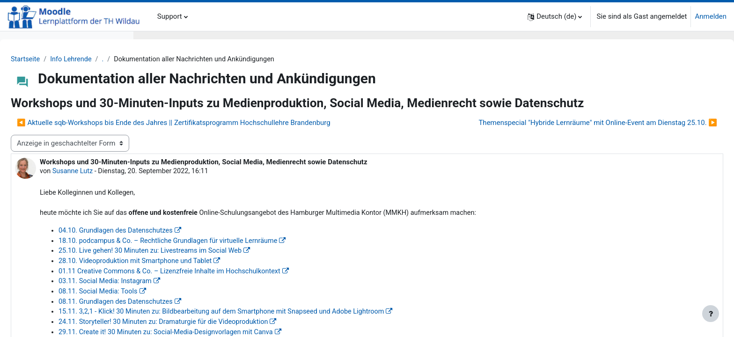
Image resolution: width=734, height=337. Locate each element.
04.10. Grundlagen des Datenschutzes (258, 265)
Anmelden (711, 16)
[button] (554, 16)
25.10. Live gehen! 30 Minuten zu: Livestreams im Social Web (294, 286)
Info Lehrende (213, 59)
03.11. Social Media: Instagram (247, 317)
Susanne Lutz (215, 204)
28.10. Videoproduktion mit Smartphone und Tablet (279, 296)
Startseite (167, 59)
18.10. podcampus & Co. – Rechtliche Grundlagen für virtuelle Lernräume (312, 275)
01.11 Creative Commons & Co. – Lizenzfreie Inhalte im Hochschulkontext (314, 307)
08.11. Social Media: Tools (240, 328)
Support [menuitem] (169, 16)
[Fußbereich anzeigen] (710, 313)
